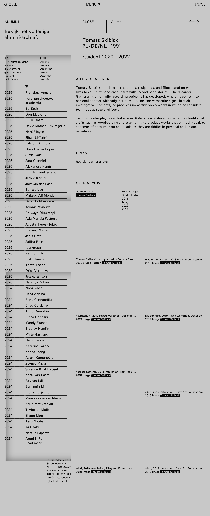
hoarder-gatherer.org (92, 161)
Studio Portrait (92, 262)
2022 (79, 262)
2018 (148, 262)
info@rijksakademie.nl (60, 477)
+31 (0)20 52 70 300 (59, 474)
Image (155, 262)
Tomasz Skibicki (112, 262)
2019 (79, 319)
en (196, 4)
